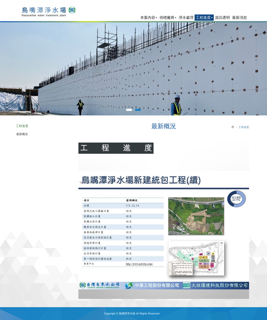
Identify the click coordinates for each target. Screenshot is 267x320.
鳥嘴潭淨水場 (46, 11)
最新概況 (22, 134)
